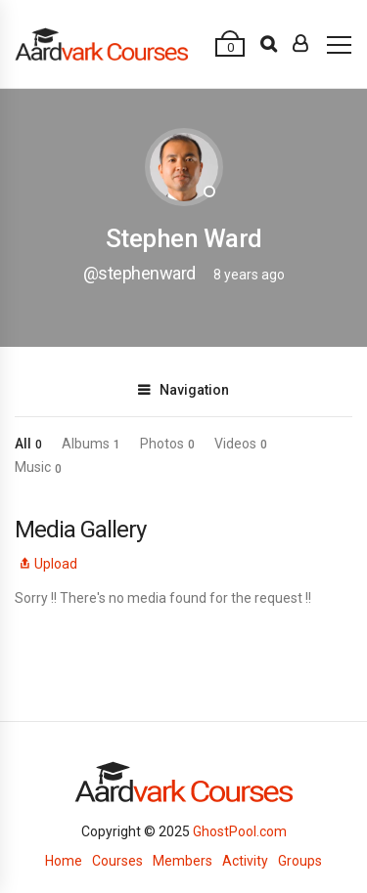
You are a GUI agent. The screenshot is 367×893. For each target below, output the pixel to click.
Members (182, 861)
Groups (300, 861)
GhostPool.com (240, 831)
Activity (245, 861)
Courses (117, 861)
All (28, 443)
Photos (167, 443)
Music (38, 467)
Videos (240, 443)
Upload (46, 564)
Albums (91, 443)
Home (63, 861)
